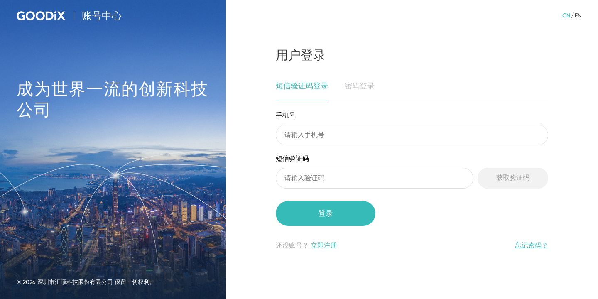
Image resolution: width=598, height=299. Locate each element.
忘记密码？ (531, 245)
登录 (325, 213)
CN (566, 15)
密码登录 (360, 85)
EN (578, 15)
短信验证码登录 (302, 85)
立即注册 (324, 245)
